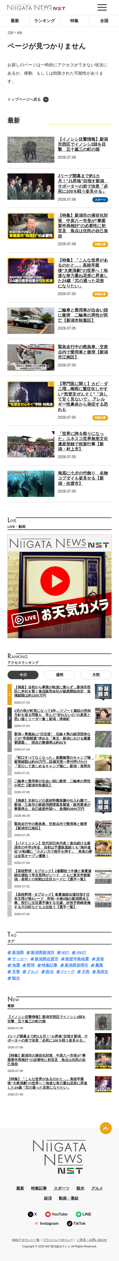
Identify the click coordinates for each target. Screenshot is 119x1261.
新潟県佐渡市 (46, 959)
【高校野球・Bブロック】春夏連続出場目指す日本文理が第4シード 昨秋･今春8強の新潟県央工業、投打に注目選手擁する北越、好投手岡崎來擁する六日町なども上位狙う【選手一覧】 (52, 901)
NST (65, 952)
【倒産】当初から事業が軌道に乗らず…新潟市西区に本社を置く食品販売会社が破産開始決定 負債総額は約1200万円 (52, 691)
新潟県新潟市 (42, 952)
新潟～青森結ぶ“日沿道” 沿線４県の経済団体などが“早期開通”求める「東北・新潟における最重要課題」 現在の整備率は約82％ (52, 738)
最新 (15, 20)
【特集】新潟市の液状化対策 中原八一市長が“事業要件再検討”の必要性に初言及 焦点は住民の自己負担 (83, 226)
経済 (48, 1198)
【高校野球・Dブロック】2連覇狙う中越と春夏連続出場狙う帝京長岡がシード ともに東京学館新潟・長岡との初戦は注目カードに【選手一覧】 (52, 875)
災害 (16, 972)
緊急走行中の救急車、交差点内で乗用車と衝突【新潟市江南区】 (83, 352)
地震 (16, 965)
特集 (74, 20)
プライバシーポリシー (58, 1240)
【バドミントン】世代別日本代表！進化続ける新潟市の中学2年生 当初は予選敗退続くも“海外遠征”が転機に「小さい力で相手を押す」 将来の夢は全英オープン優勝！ (53, 849)
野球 (31, 965)
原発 (100, 959)
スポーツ (100, 199)
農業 (99, 965)
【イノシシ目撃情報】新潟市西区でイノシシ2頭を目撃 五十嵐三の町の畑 (83, 144)
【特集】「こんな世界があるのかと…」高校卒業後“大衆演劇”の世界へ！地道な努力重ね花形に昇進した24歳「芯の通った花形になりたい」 (47, 1083)
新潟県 (18, 952)
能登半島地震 (77, 959)
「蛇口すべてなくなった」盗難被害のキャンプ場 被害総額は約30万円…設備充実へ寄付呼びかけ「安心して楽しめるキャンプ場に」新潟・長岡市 (54, 762)
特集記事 (100, 244)
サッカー (20, 959)
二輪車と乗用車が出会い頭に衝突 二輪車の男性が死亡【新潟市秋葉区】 (83, 315)
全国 (104, 20)
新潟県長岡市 (76, 965)
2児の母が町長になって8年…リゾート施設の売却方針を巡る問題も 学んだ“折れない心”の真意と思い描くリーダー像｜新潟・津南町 (52, 715)
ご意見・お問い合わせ (92, 1240)
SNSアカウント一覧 (26, 1240)
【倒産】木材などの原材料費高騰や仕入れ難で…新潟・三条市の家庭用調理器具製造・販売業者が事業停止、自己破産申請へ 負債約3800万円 (52, 805)
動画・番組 (68, 1198)
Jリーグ (68, 972)
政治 (49, 972)
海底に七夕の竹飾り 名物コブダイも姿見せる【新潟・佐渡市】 (83, 478)
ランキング (44, 20)
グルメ (33, 972)
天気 (86, 972)
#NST (81, 952)
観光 (16, 978)
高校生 (102, 972)
